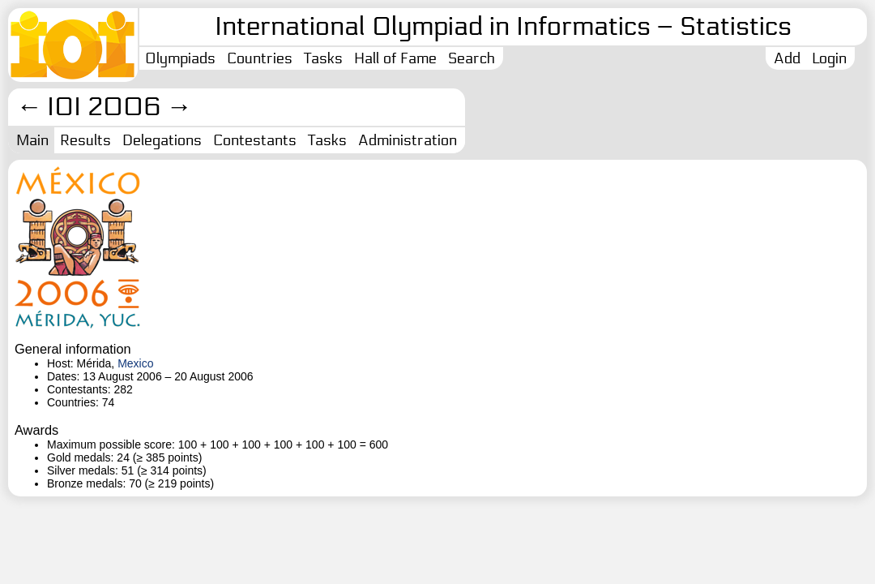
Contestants (255, 140)
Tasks (323, 58)
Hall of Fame (395, 58)
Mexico (135, 363)
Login (829, 58)
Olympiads (180, 58)
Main (32, 140)
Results (85, 140)
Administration (407, 140)
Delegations (162, 140)
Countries (259, 58)
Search (471, 58)
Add (787, 58)
